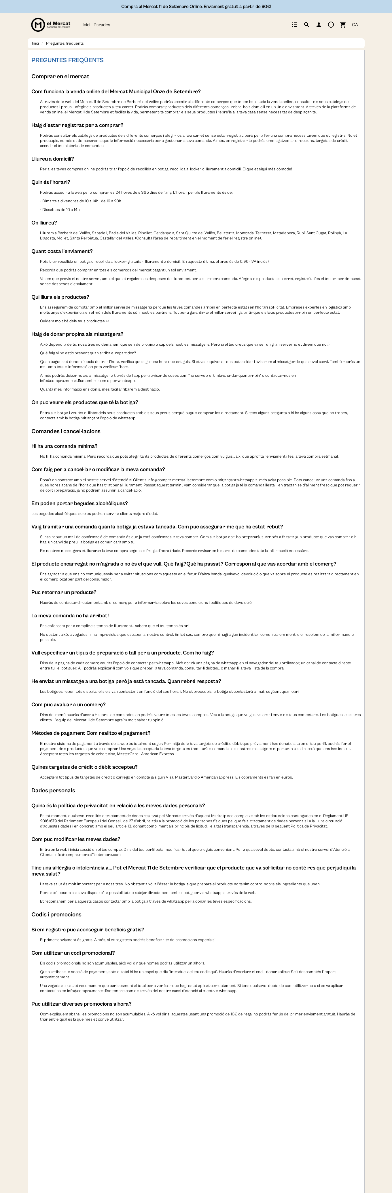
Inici (86, 24)
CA (355, 24)
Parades (102, 24)
